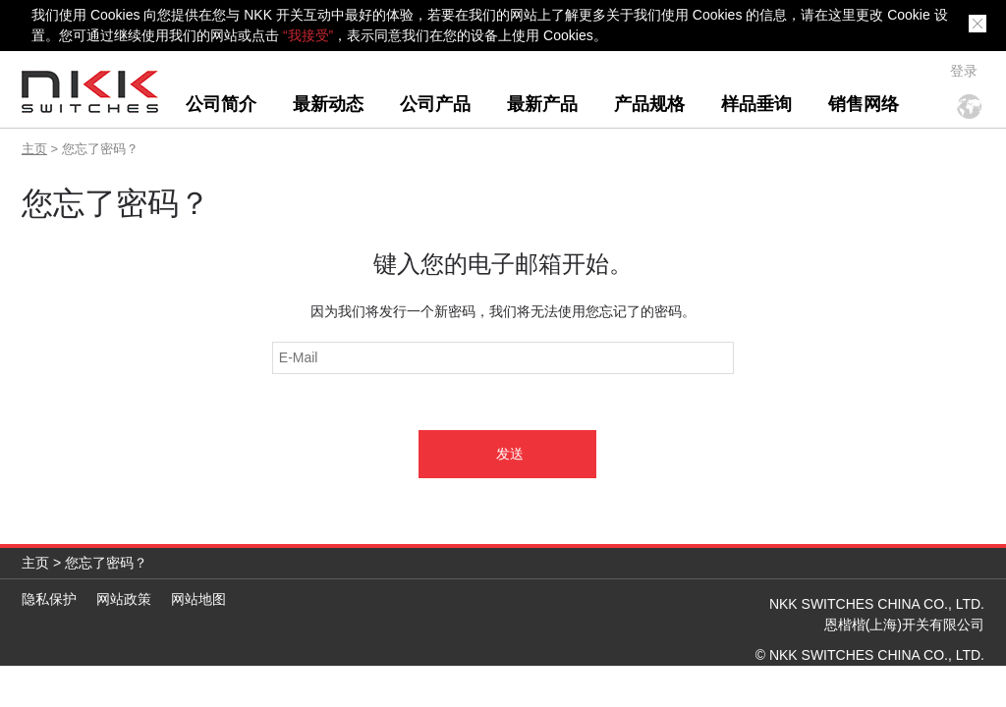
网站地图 (198, 599)
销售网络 (863, 104)
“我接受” (308, 35)
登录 (964, 71)
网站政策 (123, 599)
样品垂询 (756, 104)
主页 (34, 148)
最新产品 (542, 104)
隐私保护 (49, 599)
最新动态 (328, 104)
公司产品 (435, 104)
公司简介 (221, 104)
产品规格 (649, 104)
